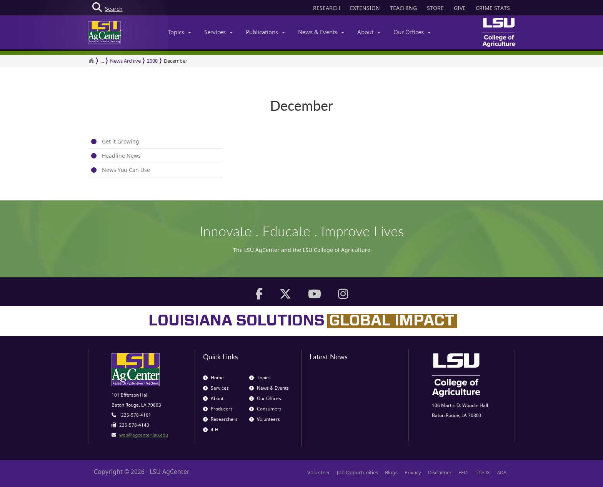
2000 (152, 60)
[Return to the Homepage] (91, 61)
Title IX (482, 472)
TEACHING (403, 8)
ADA (501, 472)
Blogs (391, 472)
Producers (218, 408)
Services (218, 32)
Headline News (121, 155)
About (368, 32)
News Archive (125, 60)
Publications (265, 32)
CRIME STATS (493, 8)
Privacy (413, 472)
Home (213, 377)
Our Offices (412, 32)
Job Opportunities (357, 472)
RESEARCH (326, 8)
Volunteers (264, 419)
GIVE (460, 8)
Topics (179, 32)
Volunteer (318, 472)
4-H (210, 429)
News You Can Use (126, 169)
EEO (463, 472)
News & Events (321, 32)
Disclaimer (439, 472)
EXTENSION (365, 8)
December (175, 60)
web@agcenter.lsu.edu (143, 435)
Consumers (265, 408)
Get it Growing (120, 141)
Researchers (220, 419)
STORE (435, 8)
